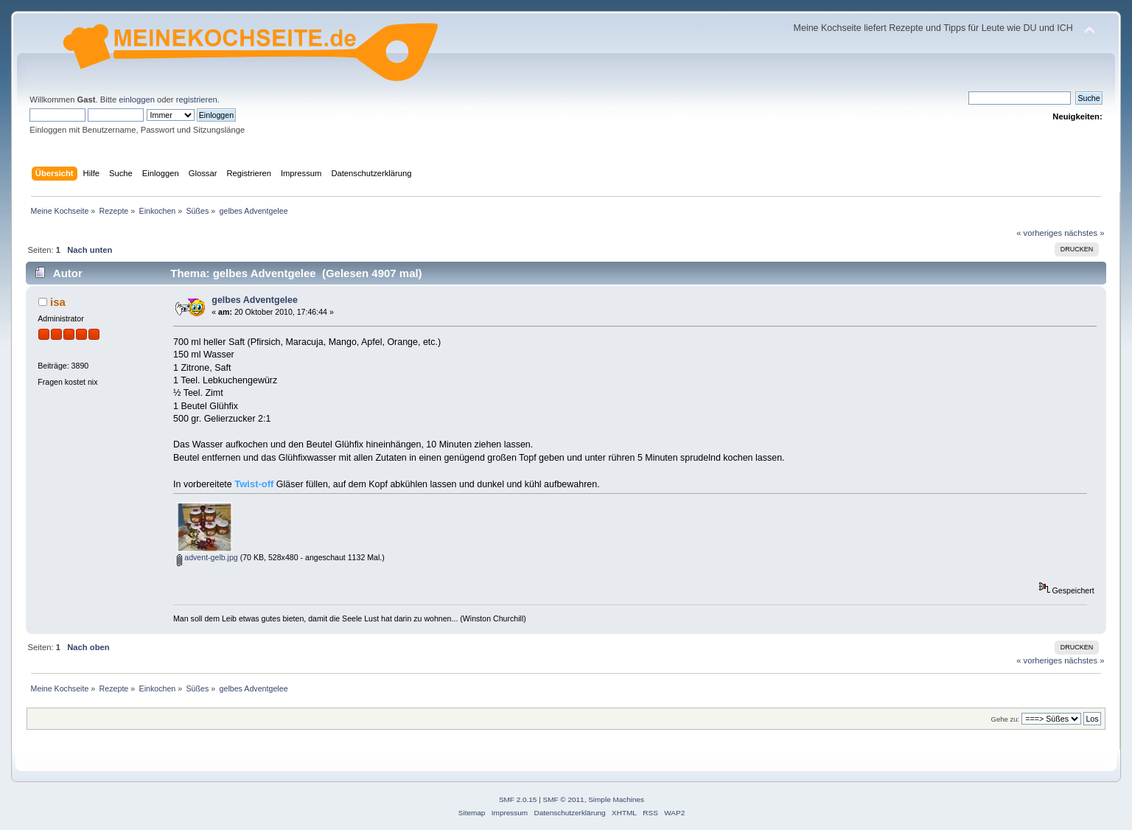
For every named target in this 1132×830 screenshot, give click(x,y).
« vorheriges (1039, 233)
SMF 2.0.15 (518, 799)
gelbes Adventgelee (255, 300)
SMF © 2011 (563, 799)
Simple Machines (616, 799)
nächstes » (1084, 233)
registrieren (196, 99)
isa (58, 302)
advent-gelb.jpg (207, 557)
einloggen (137, 99)
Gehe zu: (1005, 719)
